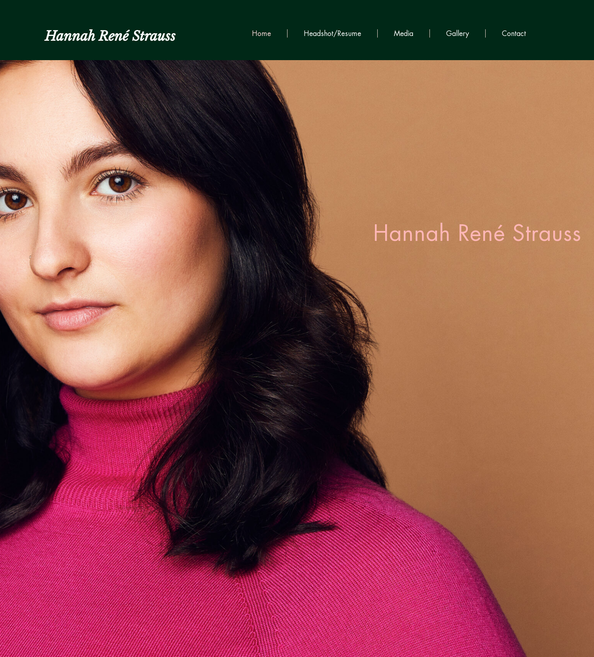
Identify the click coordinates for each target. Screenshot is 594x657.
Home (261, 33)
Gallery (457, 33)
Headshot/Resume (332, 33)
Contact (514, 33)
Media (403, 33)
